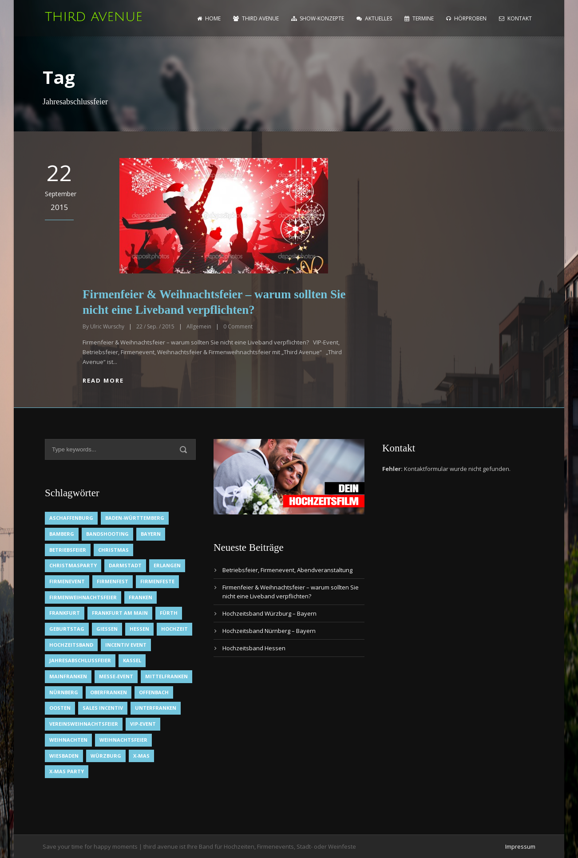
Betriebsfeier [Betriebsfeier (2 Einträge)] (67, 549)
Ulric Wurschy (107, 326)
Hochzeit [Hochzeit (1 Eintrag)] (174, 628)
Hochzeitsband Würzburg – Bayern (269, 613)
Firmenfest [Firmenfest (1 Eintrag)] (112, 581)
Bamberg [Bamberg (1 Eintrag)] (61, 533)
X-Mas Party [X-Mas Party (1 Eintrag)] (66, 771)
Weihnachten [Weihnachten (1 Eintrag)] (68, 739)
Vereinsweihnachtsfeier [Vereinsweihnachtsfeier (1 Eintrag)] (83, 723)
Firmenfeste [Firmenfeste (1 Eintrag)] (157, 581)
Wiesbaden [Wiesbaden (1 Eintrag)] (64, 755)
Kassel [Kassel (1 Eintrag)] (132, 660)
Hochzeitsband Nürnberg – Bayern (269, 631)
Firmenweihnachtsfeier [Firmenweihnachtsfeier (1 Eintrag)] (83, 597)
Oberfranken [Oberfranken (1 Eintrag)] (108, 692)
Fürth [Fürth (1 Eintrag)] (169, 612)
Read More (103, 380)
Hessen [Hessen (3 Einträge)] (139, 628)
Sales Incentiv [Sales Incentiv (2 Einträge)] (103, 707)
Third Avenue (256, 18)
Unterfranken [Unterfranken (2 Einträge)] (155, 707)
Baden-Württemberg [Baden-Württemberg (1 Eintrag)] (134, 517)
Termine (419, 18)
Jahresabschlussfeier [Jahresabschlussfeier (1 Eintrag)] (80, 660)
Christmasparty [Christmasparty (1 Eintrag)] (73, 565)
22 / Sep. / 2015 (155, 326)
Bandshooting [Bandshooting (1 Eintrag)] (107, 533)
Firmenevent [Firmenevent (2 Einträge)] (67, 581)
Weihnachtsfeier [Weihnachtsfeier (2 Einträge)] (123, 739)
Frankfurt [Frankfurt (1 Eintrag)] (64, 612)
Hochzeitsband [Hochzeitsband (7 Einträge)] (71, 644)
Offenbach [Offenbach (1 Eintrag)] (154, 692)
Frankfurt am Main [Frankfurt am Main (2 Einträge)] (120, 612)
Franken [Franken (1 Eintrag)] (140, 597)
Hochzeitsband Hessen (253, 648)
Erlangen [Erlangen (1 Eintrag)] (167, 565)
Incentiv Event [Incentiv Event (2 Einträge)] (125, 644)
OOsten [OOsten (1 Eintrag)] (60, 707)
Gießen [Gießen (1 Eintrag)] (107, 628)
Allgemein (198, 326)
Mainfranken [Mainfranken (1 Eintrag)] (68, 676)
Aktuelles (374, 18)
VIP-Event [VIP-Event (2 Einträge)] (143, 723)
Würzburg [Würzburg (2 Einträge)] (106, 755)
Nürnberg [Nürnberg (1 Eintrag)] (63, 692)
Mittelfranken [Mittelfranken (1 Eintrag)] (166, 676)
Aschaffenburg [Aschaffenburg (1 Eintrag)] (71, 517)
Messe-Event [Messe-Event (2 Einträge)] (116, 676)
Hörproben (466, 18)
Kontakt (515, 18)
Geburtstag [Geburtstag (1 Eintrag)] (66, 628)
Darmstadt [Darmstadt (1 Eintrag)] (125, 565)
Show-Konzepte (317, 18)
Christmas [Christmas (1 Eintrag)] (113, 549)
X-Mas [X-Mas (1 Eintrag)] (141, 755)
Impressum (520, 846)
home (209, 18)
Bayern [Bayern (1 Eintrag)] (151, 533)
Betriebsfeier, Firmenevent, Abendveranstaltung (287, 570)
